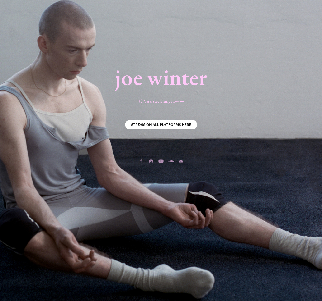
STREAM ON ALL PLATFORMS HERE (161, 124)
